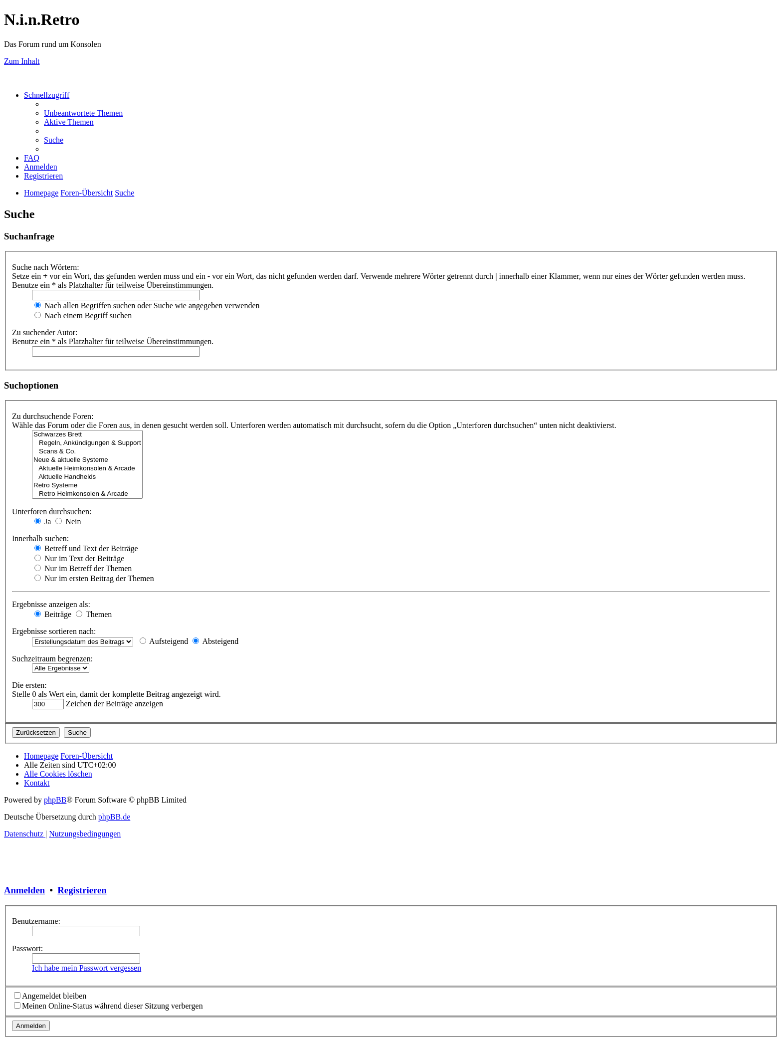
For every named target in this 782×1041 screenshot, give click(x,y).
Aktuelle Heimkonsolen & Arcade (87, 468)
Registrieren (81, 890)
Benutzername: (36, 921)
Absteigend (215, 641)
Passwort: (27, 948)
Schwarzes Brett (87, 434)
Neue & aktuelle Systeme (87, 460)
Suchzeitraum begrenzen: (52, 658)
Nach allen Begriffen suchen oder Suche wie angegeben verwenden (147, 305)
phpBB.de (114, 817)
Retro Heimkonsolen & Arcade (87, 494)
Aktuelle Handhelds (87, 477)
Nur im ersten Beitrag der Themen (94, 578)
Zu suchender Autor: (45, 332)
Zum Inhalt (22, 61)
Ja (42, 521)
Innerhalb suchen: (40, 538)
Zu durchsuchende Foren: (53, 416)
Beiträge (52, 614)
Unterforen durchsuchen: (52, 511)
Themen (94, 614)
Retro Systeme (87, 485)
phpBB (55, 800)
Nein (68, 521)
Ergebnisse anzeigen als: (51, 604)
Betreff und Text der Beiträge (86, 548)
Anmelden (24, 890)
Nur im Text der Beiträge (79, 558)
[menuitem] (83, 113)
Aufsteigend (164, 641)
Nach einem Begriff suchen (83, 315)
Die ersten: (29, 685)
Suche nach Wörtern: (45, 267)
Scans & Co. (87, 451)
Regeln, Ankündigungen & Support (87, 443)
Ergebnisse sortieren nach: (54, 631)
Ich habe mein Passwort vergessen (86, 968)
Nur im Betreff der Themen (83, 568)
